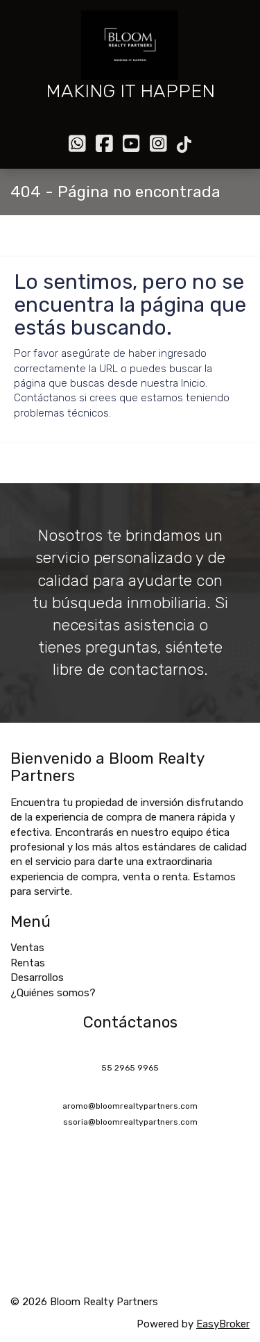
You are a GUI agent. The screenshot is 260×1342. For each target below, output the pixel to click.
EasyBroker (223, 1324)
